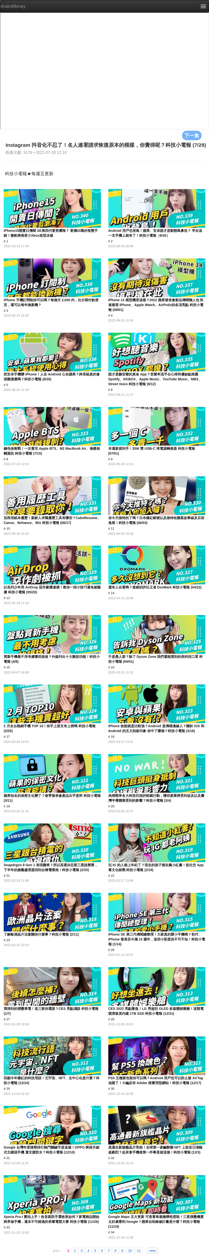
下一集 (191, 135)
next (152, 1251)
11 (139, 1251)
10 (130, 1251)
